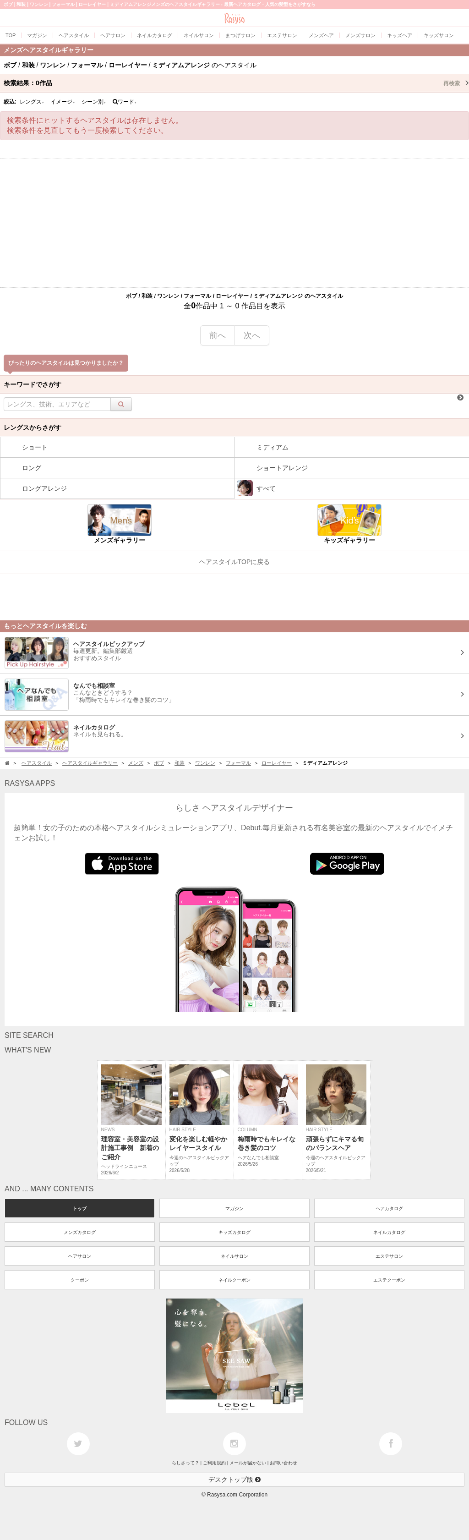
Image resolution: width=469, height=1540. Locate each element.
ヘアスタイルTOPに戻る (234, 561)
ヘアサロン (79, 1256)
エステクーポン (389, 1279)
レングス (32, 102)
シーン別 (94, 102)
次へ (252, 335)
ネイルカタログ (389, 1232)
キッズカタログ (234, 1232)
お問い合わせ (283, 1462)
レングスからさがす (32, 427)
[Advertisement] (234, 223)
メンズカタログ (80, 1232)
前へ (217, 335)
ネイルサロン (234, 1256)
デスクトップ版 (234, 1479)
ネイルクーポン (234, 1279)
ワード (125, 102)
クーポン (80, 1279)
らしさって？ (185, 1462)
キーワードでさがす (32, 384)
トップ (80, 1208)
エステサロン (389, 1256)
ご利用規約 (214, 1462)
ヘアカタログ (389, 1208)
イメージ (62, 102)
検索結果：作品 (236, 83)
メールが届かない (247, 1462)
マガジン (234, 1208)
